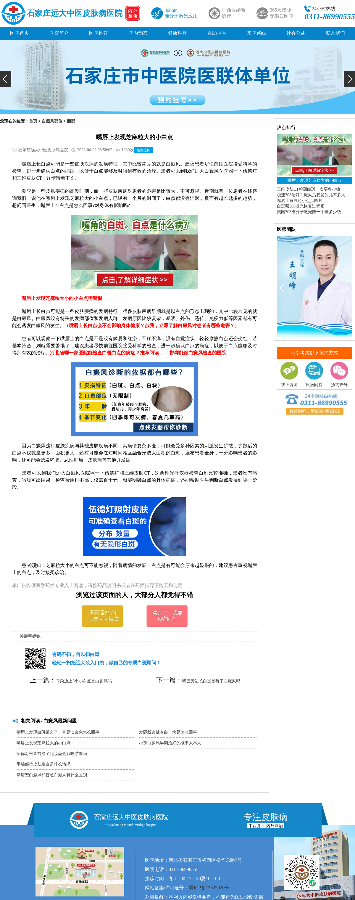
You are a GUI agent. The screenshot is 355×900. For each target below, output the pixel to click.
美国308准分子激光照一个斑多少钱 (309, 212)
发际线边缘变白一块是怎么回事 (168, 732)
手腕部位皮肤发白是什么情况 (43, 764)
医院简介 (59, 33)
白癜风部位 (52, 121)
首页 (33, 121)
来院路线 (256, 33)
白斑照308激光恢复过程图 (301, 206)
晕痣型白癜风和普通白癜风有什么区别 (52, 775)
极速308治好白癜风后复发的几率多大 (311, 195)
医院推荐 (98, 33)
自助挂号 (216, 33)
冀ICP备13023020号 (209, 887)
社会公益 (295, 33)
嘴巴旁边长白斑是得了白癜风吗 (211, 681)
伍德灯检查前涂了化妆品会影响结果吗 (52, 753)
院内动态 (138, 33)
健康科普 (177, 33)
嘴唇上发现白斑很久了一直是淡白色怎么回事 (58, 732)
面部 (71, 121)
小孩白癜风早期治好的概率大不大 (170, 743)
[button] (5, 79)
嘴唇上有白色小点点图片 (299, 200)
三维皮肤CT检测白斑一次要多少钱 (308, 189)
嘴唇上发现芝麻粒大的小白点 (43, 743)
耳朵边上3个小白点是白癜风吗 (84, 681)
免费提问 (143, 150)
